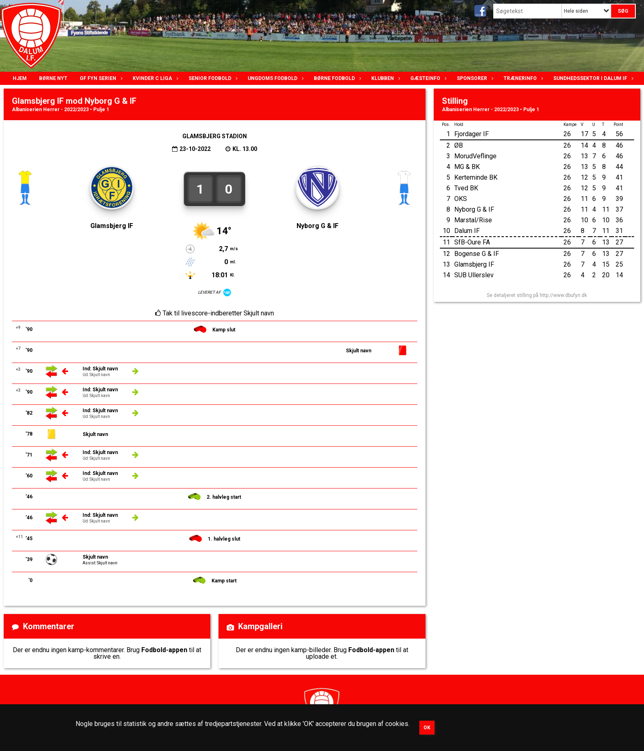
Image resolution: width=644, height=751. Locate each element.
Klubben (384, 78)
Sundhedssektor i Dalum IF (592, 78)
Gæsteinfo (427, 78)
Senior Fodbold (212, 78)
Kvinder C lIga (154, 78)
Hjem (20, 78)
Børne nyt (53, 78)
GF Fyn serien (100, 78)
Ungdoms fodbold (274, 78)
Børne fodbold (336, 78)
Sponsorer (474, 78)
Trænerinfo (522, 78)
